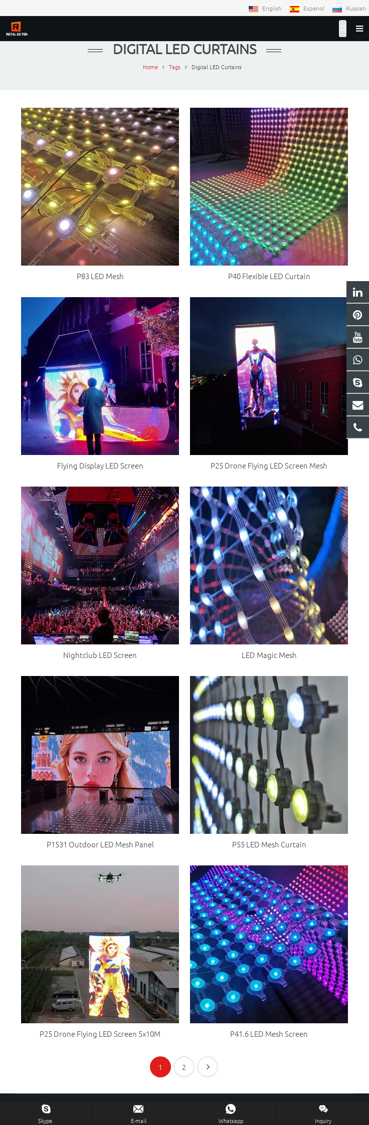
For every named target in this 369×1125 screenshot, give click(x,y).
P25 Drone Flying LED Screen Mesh (269, 465)
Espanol (307, 8)
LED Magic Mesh (269, 654)
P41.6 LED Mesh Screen (269, 1033)
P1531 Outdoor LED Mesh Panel (100, 844)
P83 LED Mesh (100, 276)
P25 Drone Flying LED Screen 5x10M (100, 1033)
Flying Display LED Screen (100, 465)
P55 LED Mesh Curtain (269, 844)
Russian (349, 8)
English (265, 8)
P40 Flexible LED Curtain (269, 276)
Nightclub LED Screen (100, 654)
